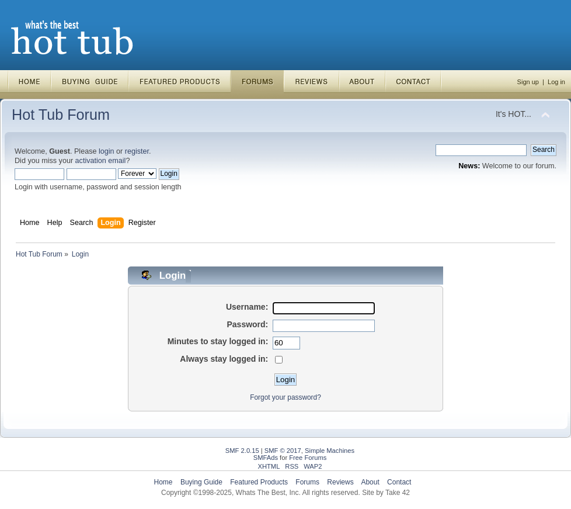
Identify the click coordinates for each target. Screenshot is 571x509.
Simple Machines (329, 450)
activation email (100, 161)
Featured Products (259, 482)
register (137, 151)
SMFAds (265, 457)
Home (163, 482)
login (106, 151)
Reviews (340, 482)
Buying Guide (201, 482)
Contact (399, 482)
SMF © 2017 (282, 450)
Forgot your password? (285, 397)
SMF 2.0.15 (242, 450)
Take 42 (397, 493)
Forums (307, 482)
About (370, 482)
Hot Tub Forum (61, 114)
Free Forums (307, 457)
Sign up (528, 81)
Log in (556, 81)
